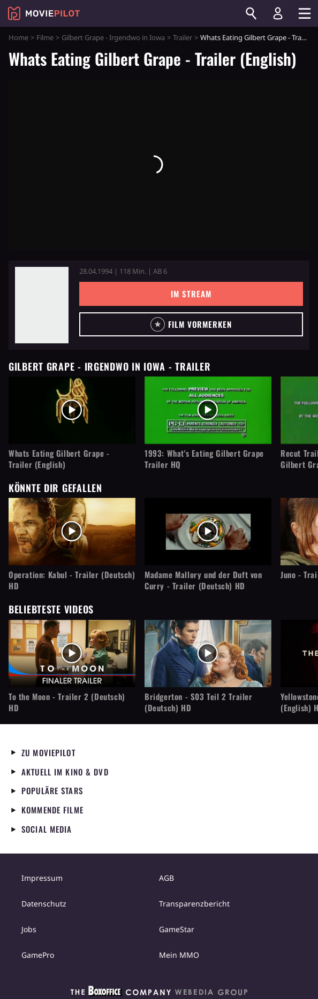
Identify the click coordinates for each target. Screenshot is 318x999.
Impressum (42, 878)
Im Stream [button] (191, 293)
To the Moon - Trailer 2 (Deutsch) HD (67, 702)
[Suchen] (251, 13)
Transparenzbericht (194, 903)
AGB (166, 878)
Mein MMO (179, 955)
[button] (191, 324)
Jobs (28, 929)
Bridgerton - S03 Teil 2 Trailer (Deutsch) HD (199, 702)
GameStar (176, 929)
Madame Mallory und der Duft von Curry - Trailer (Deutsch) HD (203, 580)
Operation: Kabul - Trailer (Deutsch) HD (72, 580)
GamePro (37, 955)
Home (18, 37)
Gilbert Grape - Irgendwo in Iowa (113, 37)
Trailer (182, 37)
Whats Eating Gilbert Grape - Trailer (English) (59, 459)
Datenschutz (43, 903)
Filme (45, 37)
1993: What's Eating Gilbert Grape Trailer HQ (204, 459)
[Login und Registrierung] (277, 13)
